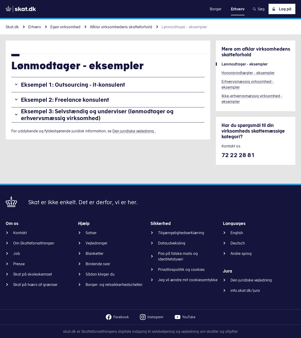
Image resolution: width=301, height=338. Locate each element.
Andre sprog (241, 253)
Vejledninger (96, 243)
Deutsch (237, 243)
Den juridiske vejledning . (134, 131)
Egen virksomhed (65, 27)
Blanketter (94, 253)
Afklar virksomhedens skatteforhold (121, 27)
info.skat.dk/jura (245, 290)
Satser (91, 233)
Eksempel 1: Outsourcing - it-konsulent (73, 84)
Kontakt (20, 233)
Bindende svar (98, 264)
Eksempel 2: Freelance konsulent (65, 99)
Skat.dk (12, 27)
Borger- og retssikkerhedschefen (114, 284)
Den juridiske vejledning (251, 280)
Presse (19, 264)
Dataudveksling (171, 243)
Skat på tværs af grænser (35, 284)
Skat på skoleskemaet (32, 274)
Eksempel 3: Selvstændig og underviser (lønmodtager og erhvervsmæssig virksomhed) (97, 114)
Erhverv (34, 27)
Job (16, 253)
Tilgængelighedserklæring (181, 233)
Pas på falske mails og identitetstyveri (178, 256)
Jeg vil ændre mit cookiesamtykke (188, 280)
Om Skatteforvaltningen (33, 243)
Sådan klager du (100, 274)
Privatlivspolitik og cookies (181, 269)
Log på (281, 9)
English (236, 233)
